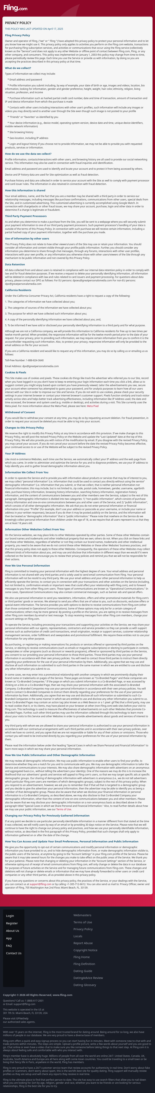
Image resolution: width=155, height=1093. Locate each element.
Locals (77, 936)
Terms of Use (63, 809)
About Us (12, 931)
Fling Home (81, 957)
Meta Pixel (93, 406)
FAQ (9, 946)
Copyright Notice (85, 950)
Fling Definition (84, 964)
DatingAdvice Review (88, 978)
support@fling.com (40, 884)
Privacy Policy (83, 929)
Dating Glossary (84, 985)
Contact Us (13, 953)
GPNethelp (22, 1018)
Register (12, 923)
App (9, 938)
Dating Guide (82, 971)
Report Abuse (83, 943)
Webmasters (82, 915)
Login (10, 916)
